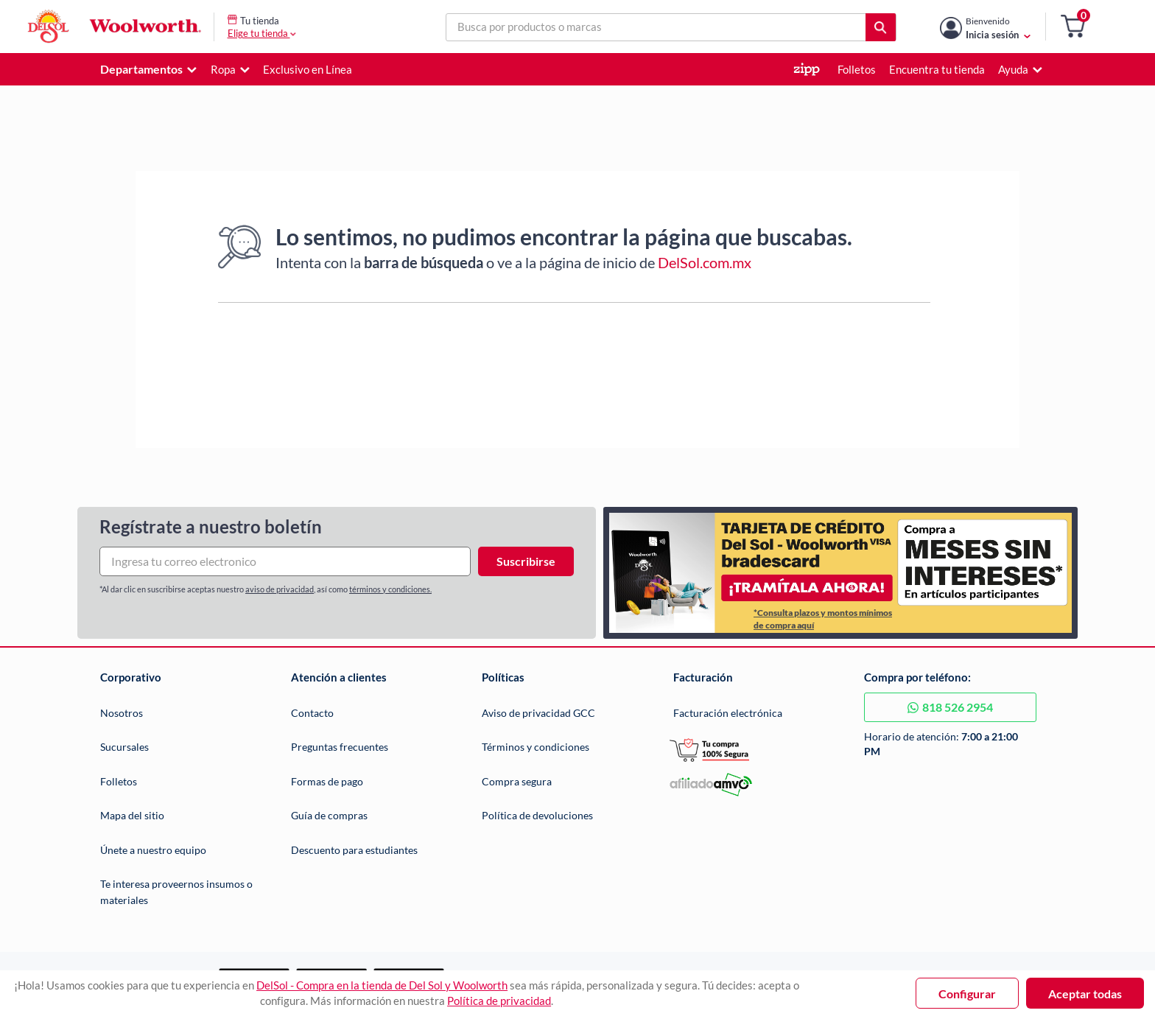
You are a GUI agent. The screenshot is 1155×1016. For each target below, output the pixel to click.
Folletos (118, 781)
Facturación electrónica (727, 713)
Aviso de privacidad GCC (538, 713)
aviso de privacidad (279, 589)
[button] (1073, 27)
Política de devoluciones (537, 815)
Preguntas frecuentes (339, 746)
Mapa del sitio (132, 815)
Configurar (967, 994)
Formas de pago (327, 781)
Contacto (312, 713)
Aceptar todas (1085, 994)
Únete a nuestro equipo (153, 850)
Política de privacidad (499, 1000)
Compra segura (517, 781)
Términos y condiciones (535, 746)
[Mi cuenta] (998, 27)
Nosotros (121, 713)
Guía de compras (329, 815)
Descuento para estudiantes (354, 850)
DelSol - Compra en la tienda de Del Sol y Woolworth (382, 985)
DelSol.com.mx (704, 262)
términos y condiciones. (390, 589)
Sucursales (124, 746)
